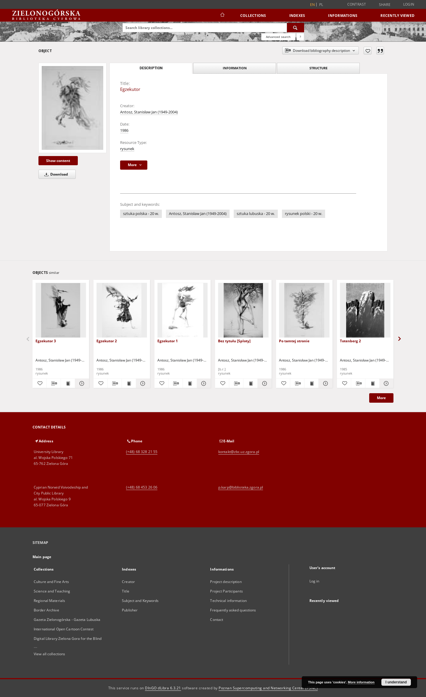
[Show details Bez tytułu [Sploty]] (264, 383)
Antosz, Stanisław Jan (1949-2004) (149, 112)
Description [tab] (151, 68)
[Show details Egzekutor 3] (81, 383)
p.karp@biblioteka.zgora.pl (240, 487)
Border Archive (46, 610)
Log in (314, 581)
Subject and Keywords (140, 600)
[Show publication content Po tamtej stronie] (311, 383)
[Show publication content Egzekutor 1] (190, 383)
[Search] (295, 27)
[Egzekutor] (72, 108)
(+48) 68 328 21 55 (141, 451)
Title (125, 591)
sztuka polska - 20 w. (141, 213)
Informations (342, 15)
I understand (396, 682)
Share (384, 4)
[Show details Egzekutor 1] (203, 383)
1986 (124, 130)
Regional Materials (49, 600)
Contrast (356, 4)
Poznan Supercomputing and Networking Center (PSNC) (268, 687)
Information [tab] (235, 68)
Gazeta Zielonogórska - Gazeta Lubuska (67, 619)
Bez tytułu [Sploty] (234, 340)
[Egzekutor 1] (183, 310)
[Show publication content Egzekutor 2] (129, 383)
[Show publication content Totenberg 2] (372, 383)
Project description (225, 581)
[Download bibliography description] (54, 383)
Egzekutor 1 (167, 340)
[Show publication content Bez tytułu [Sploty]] (250, 383)
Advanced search (278, 37)
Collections (253, 15)
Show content (58, 160)
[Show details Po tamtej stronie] (325, 383)
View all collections (49, 653)
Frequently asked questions (233, 610)
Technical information (228, 600)
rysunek (127, 148)
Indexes (297, 15)
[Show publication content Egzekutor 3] (68, 383)
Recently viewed (397, 15)
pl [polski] (321, 5)
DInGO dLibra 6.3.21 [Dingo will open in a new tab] (163, 687)
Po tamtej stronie (294, 340)
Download (55, 174)
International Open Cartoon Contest (63, 629)
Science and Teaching (52, 591)
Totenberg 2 (350, 340)
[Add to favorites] (368, 50)
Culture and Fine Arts (51, 581)
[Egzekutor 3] (61, 310)
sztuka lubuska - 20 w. (256, 213)
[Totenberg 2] (365, 310)
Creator (128, 581)
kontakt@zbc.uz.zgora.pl (238, 451)
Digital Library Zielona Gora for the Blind (67, 638)
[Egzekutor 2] (122, 310)
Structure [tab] (318, 68)
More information (361, 682)
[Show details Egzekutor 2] (142, 383)
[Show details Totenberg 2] (386, 383)
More (381, 397)
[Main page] (222, 15)
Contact (216, 619)
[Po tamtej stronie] (304, 310)
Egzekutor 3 (46, 340)
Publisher (130, 610)
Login (408, 4)
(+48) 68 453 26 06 (141, 487)
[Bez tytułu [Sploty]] (243, 310)
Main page (42, 556)
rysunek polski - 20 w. (303, 213)
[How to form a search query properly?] (300, 36)
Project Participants (226, 591)
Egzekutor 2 (106, 340)
